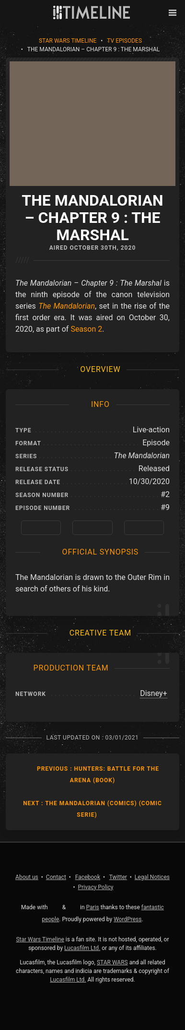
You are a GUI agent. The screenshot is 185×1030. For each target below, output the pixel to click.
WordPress (127, 919)
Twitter (118, 877)
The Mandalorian (66, 306)
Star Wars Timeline (67, 40)
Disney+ (153, 693)
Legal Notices (152, 877)
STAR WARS (112, 962)
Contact (56, 877)
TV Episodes (124, 40)
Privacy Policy (96, 887)
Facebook (87, 877)
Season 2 (86, 329)
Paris (92, 907)
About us (26, 877)
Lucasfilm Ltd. (82, 948)
